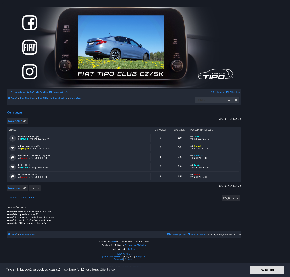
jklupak (25, 148)
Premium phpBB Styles (135, 245)
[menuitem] (30, 92)
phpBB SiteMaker (124, 254)
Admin (24, 158)
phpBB (113, 242)
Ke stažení (16, 112)
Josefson (198, 155)
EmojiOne (140, 256)
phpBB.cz (131, 249)
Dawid (24, 139)
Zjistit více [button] (107, 269)
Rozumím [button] (267, 269)
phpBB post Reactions (112, 256)
